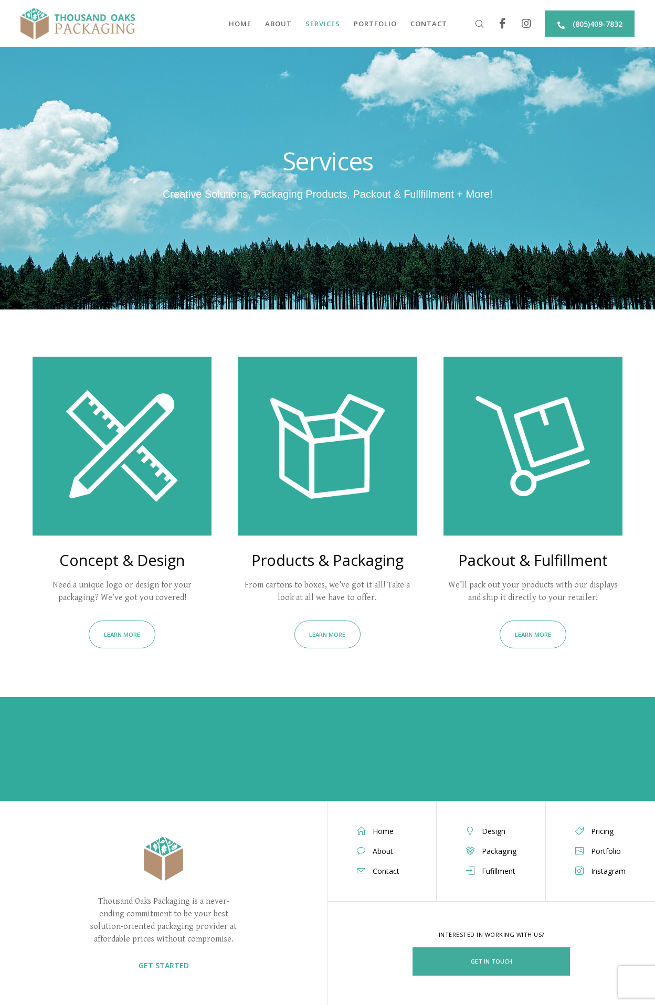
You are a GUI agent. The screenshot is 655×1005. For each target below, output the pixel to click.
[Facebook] (496, 23)
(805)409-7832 (589, 24)
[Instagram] (520, 23)
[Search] (472, 23)
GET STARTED (164, 965)
